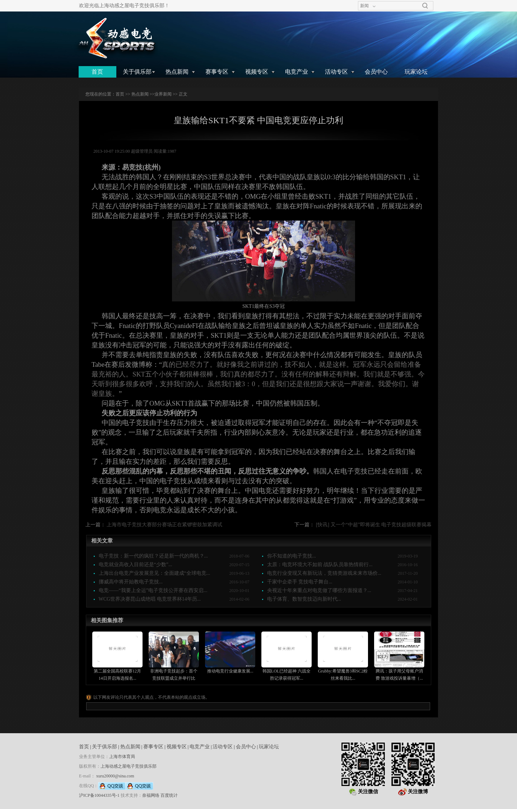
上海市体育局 (122, 756)
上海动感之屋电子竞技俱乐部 (129, 766)
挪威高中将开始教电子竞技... (131, 581)
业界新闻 (163, 94)
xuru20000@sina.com (115, 775)
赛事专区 (216, 72)
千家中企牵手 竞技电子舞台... (299, 581)
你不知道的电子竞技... (291, 556)
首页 (97, 72)
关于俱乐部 (137, 72)
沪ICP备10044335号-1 (99, 795)
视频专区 (256, 72)
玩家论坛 (416, 72)
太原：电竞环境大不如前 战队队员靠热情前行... (320, 564)
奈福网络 (150, 795)
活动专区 (336, 72)
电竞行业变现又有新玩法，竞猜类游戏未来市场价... (324, 573)
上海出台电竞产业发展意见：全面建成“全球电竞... (154, 573)
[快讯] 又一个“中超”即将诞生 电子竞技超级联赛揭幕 (374, 524)
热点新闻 (177, 72)
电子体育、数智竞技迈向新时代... (304, 599)
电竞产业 (296, 72)
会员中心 (376, 72)
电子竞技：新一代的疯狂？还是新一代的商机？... (153, 556)
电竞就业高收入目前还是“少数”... (135, 564)
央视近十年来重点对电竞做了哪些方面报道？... (319, 590)
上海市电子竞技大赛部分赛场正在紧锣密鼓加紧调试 (164, 524)
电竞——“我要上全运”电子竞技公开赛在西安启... (153, 590)
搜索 (425, 5)
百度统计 (169, 795)
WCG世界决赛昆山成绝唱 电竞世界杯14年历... (150, 599)
